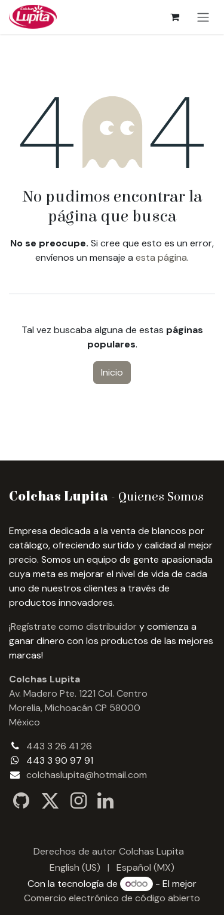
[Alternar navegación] (203, 17)
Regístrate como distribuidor (74, 626)
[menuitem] (75, 868)
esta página (161, 257)
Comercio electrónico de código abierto (112, 898)
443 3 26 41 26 (59, 746)
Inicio (112, 372)
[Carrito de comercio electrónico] (174, 17)
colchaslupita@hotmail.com (86, 774)
